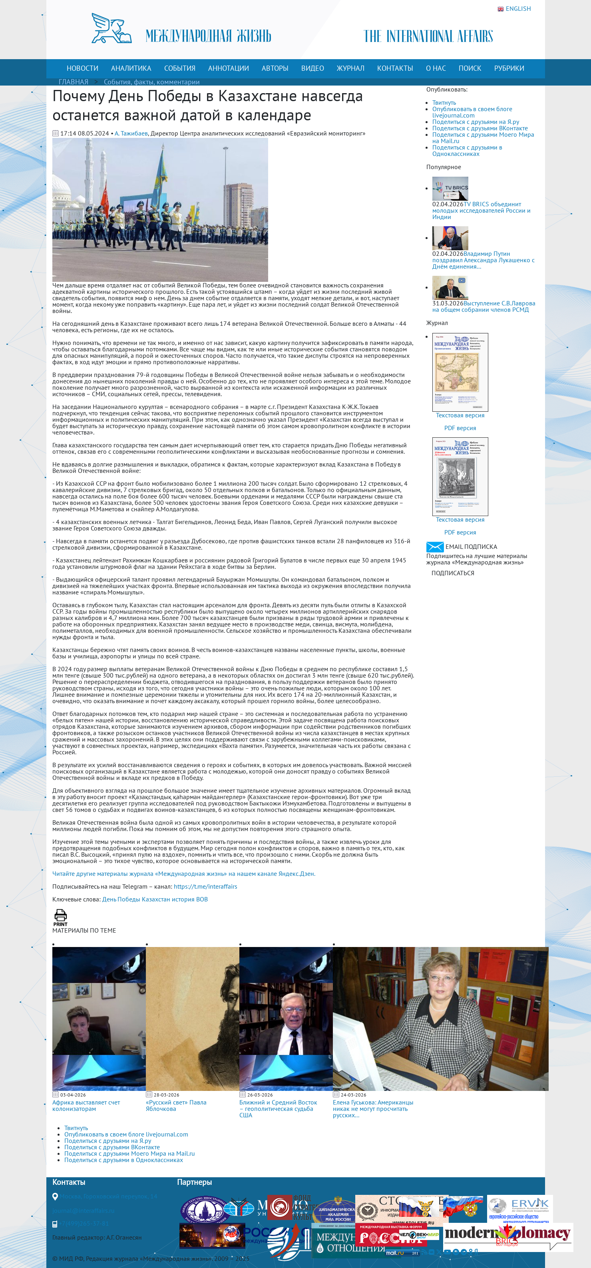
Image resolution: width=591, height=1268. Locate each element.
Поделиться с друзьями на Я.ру (475, 122)
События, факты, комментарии (152, 81)
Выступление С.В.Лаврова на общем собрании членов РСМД (483, 306)
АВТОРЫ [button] (275, 68)
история (183, 899)
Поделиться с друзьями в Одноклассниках (467, 150)
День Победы (121, 899)
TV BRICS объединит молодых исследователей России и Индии (481, 210)
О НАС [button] (436, 68)
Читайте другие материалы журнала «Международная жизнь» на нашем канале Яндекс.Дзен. (183, 873)
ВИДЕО (312, 68)
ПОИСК (470, 68)
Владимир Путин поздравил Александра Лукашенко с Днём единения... (483, 259)
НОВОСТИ (82, 68)
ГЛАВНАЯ (73, 81)
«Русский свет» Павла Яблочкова (176, 1105)
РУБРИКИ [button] (509, 68)
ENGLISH (514, 8)
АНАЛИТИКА (131, 68)
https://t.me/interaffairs (205, 886)
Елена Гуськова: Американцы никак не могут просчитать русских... (373, 1108)
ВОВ (202, 899)
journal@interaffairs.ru (83, 1210)
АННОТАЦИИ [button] (228, 68)
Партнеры (194, 1182)
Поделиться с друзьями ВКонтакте (480, 128)
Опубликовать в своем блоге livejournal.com (472, 112)
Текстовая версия (460, 415)
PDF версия (460, 428)
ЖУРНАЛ (350, 68)
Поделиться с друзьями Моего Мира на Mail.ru (483, 137)
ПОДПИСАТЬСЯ (453, 573)
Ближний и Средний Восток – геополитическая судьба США (278, 1108)
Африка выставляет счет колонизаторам (86, 1105)
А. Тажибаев (131, 133)
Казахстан (156, 899)
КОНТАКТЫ (395, 68)
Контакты (68, 1182)
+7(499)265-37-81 (84, 1223)
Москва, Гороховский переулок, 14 (108, 1196)
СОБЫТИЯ (179, 68)
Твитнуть (444, 102)
